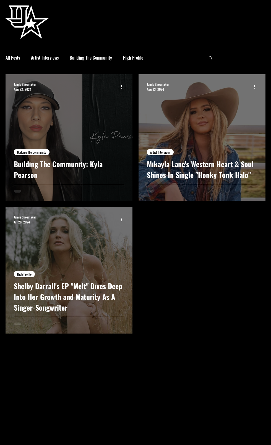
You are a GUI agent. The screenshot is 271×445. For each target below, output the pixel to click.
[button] (210, 58)
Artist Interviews (45, 57)
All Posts (13, 57)
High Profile (133, 57)
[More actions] (123, 86)
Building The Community (91, 57)
